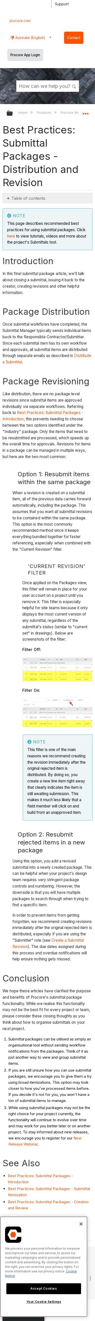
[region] (43, 1266)
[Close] (81, 1224)
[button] (74, 86)
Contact (73, 38)
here (11, 236)
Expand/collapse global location (85, 111)
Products (44, 112)
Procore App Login (25, 55)
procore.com (20, 21)
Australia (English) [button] (29, 37)
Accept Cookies (43, 1288)
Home (23, 112)
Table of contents (28, 198)
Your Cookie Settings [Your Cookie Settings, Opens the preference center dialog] (43, 1302)
